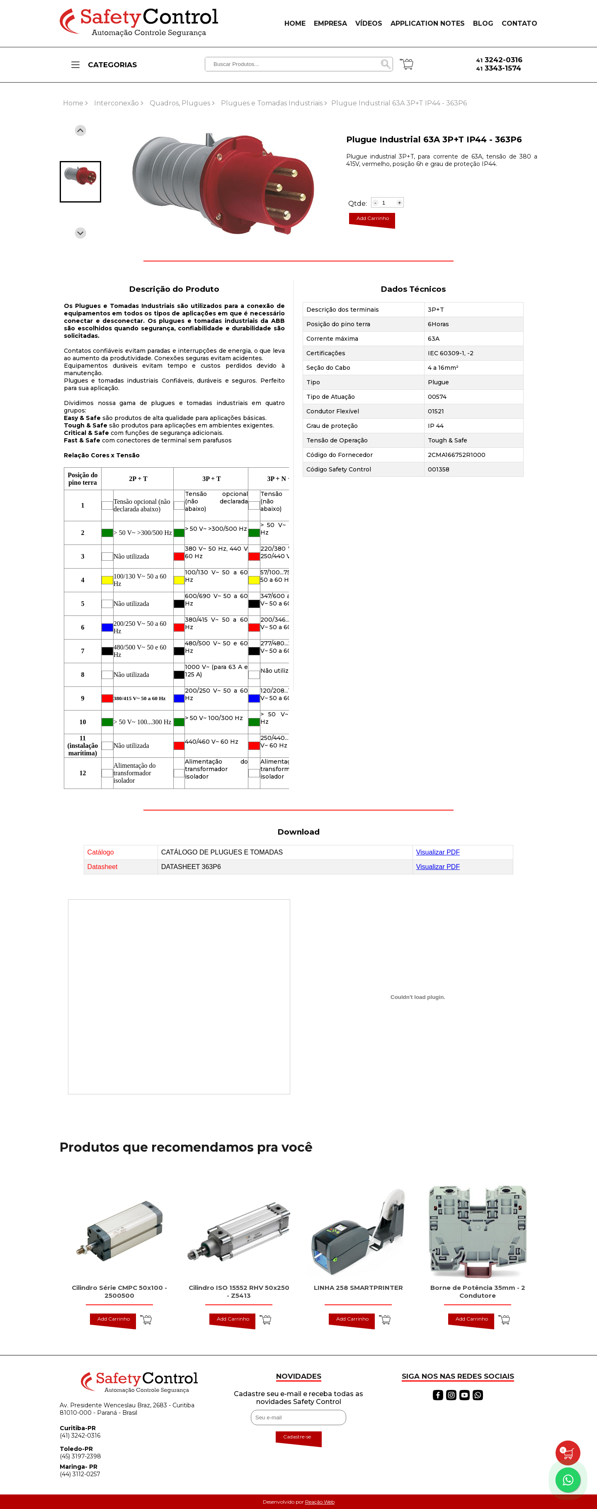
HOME (295, 23)
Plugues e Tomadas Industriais (272, 103)
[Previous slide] (80, 130)
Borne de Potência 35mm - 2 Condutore (477, 1291)
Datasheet (102, 866)
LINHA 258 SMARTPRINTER (358, 1288)
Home (73, 103)
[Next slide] (80, 233)
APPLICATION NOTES (428, 23)
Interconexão (116, 103)
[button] (80, 182)
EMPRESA (330, 23)
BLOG (483, 23)
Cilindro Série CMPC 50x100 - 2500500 (119, 1291)
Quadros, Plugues (180, 103)
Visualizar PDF (438, 852)
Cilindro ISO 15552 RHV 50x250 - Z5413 (239, 1291)
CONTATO (519, 23)
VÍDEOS (368, 23)
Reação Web (320, 1502)
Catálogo (100, 852)
